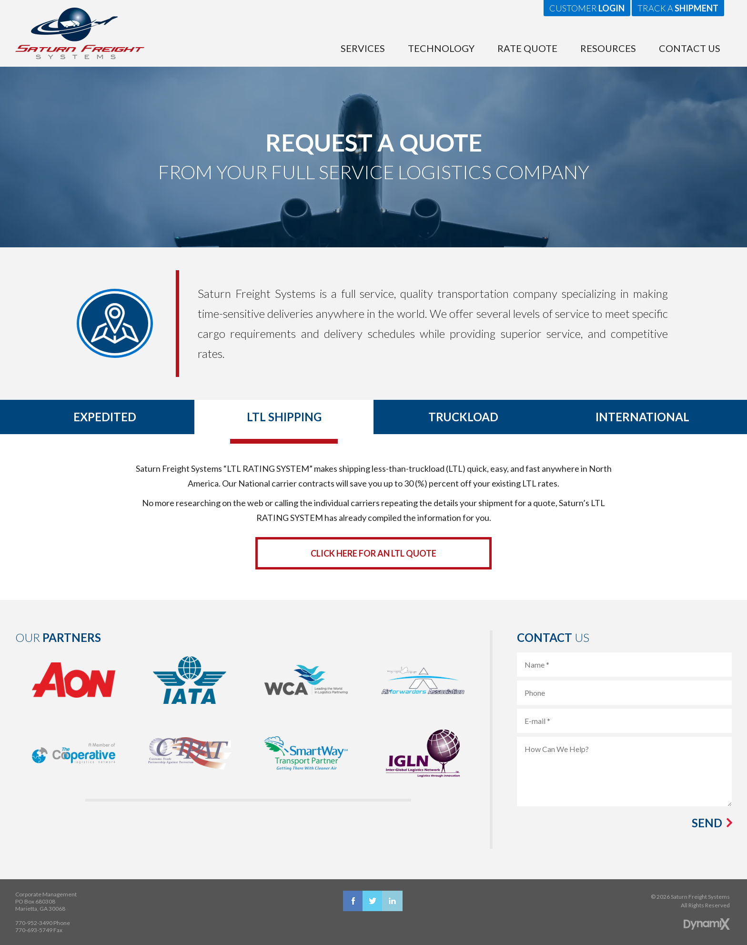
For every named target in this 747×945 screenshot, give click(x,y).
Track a (677, 8)
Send (707, 823)
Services (363, 48)
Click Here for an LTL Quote (373, 553)
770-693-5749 (33, 930)
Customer (587, 8)
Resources (608, 48)
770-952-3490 (33, 922)
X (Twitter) (373, 901)
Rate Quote (527, 48)
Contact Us (689, 48)
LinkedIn (392, 901)
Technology (441, 48)
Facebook (353, 901)
